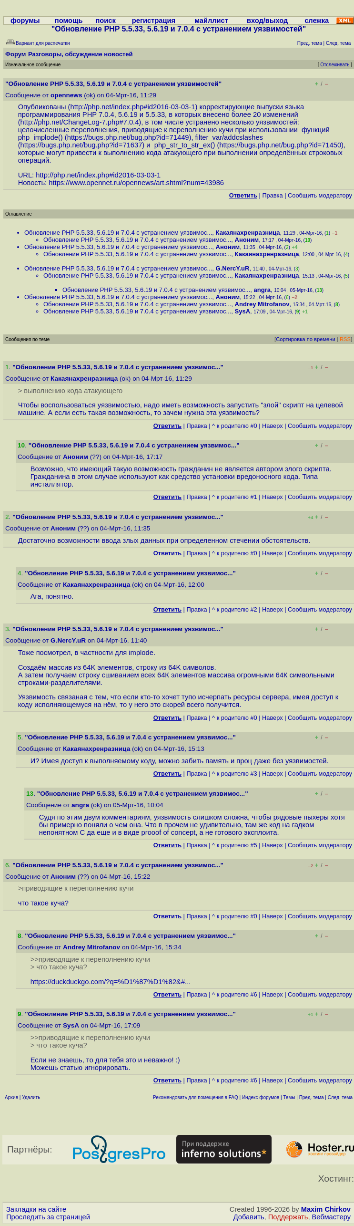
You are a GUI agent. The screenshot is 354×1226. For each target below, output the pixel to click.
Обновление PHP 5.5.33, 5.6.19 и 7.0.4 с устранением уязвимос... (118, 232)
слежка (316, 20)
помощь (69, 20)
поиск (106, 20)
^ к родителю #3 (234, 773)
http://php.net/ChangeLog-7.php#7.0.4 (79, 122)
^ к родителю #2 (234, 609)
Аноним (247, 239)
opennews (66, 95)
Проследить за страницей (48, 1217)
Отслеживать (334, 64)
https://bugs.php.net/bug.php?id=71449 (128, 137)
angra (262, 289)
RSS (345, 339)
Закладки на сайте (36, 1209)
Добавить (248, 1217)
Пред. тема (311, 1097)
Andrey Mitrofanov (262, 304)
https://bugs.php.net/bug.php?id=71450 (280, 145)
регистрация (153, 20)
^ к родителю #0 (234, 425)
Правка (272, 195)
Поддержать (288, 1217)
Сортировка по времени (305, 339)
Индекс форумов (260, 1097)
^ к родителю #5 (234, 845)
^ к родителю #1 (234, 496)
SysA (243, 311)
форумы (25, 20)
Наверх (272, 425)
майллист (211, 20)
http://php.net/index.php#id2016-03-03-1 (133, 107)
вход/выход (267, 20)
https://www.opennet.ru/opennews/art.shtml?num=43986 (136, 183)
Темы (289, 1097)
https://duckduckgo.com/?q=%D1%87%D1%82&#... (110, 982)
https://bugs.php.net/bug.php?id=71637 (81, 145)
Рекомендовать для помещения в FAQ (195, 1097)
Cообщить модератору (320, 195)
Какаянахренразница (248, 232)
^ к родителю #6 (234, 994)
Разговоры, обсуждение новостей (80, 54)
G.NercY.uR (233, 268)
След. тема (340, 1097)
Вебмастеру (331, 1217)
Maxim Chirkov (326, 1209)
